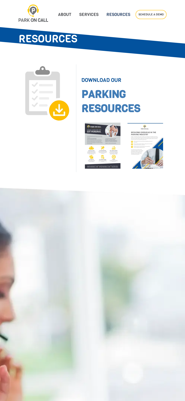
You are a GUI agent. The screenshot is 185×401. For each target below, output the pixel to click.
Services (89, 14)
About (64, 14)
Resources (118, 14)
